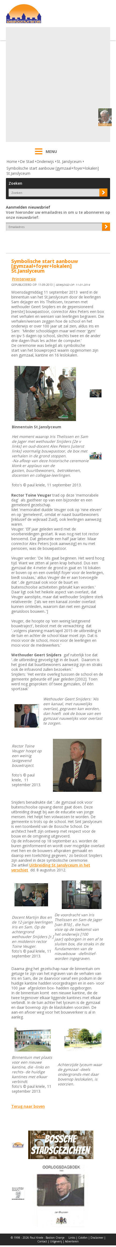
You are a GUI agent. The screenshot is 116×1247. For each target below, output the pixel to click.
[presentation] (37, 240)
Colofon (83, 1237)
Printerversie (24, 279)
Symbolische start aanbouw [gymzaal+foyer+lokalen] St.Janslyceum (52, 171)
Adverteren (72, 1241)
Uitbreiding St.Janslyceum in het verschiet (50, 867)
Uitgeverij (56, 1241)
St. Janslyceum (69, 161)
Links (71, 1237)
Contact (42, 1241)
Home (11, 161)
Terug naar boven (28, 1106)
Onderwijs (45, 161)
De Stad (27, 161)
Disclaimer (96, 1237)
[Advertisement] (57, 84)
